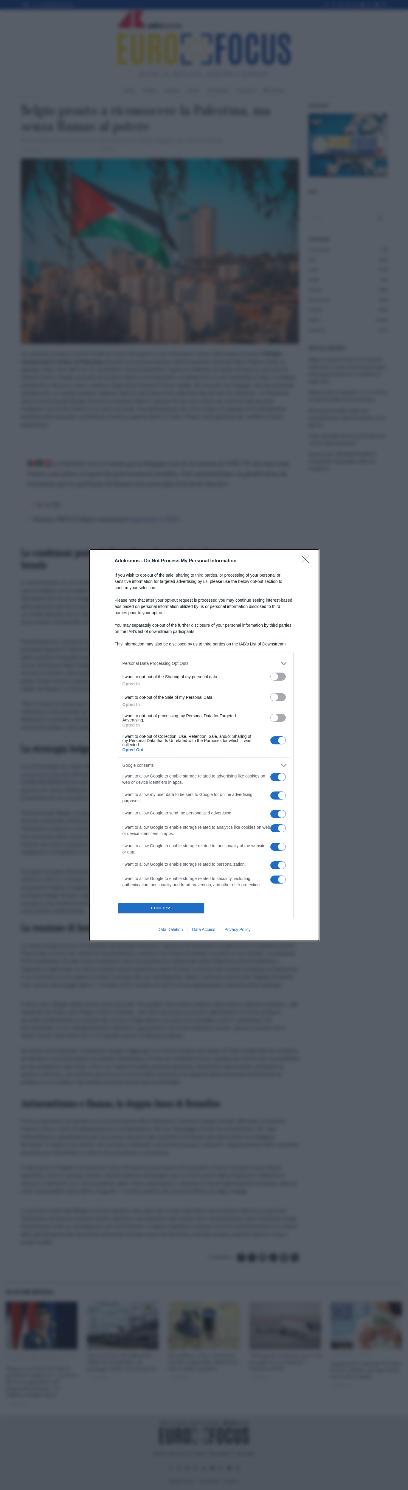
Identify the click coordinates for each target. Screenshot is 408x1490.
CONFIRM (161, 908)
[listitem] (204, 663)
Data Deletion (170, 929)
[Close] (307, 561)
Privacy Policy (237, 929)
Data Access (203, 929)
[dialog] (204, 745)
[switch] (278, 677)
